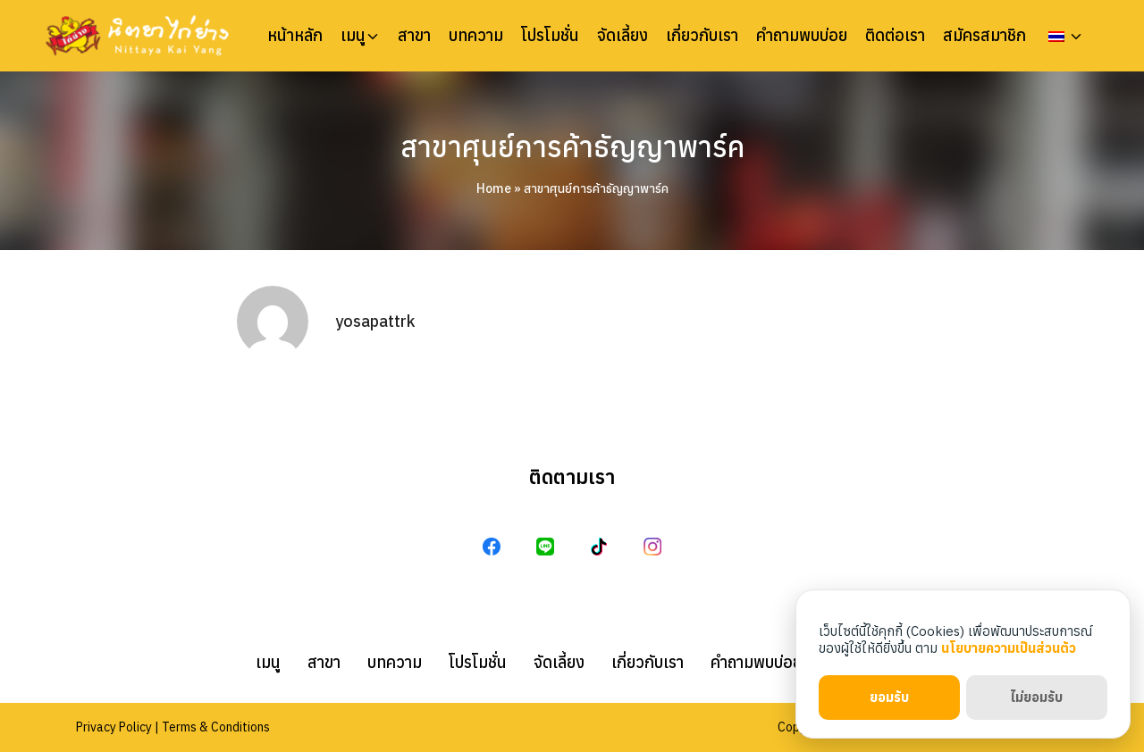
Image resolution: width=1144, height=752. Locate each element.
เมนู (353, 36)
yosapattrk (375, 321)
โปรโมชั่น (550, 36)
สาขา (414, 36)
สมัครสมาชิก (984, 36)
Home (493, 188)
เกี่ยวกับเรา (702, 36)
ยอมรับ (889, 697)
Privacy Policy (114, 727)
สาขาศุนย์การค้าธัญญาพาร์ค (572, 146)
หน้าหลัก (295, 36)
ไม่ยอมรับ (1036, 697)
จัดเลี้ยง (622, 36)
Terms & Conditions (216, 727)
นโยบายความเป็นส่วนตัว (1008, 647)
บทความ (476, 36)
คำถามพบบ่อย (801, 36)
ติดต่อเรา (895, 36)
